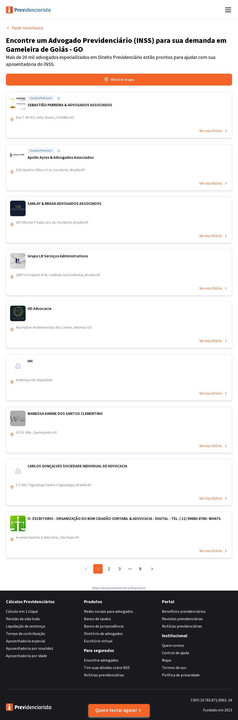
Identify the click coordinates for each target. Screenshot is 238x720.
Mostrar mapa (119, 79)
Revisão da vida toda (23, 619)
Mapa (166, 660)
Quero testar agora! (119, 710)
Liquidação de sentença (25, 626)
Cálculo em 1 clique (22, 611)
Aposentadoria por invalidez (29, 648)
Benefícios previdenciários (184, 611)
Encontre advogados (101, 660)
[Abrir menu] (228, 10)
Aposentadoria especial (25, 641)
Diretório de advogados (103, 634)
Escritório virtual (98, 641)
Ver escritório (213, 131)
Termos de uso (174, 668)
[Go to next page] (151, 569)
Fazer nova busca (24, 28)
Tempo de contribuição (25, 634)
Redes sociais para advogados (108, 611)
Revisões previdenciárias (182, 619)
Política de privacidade (181, 675)
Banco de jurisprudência (104, 626)
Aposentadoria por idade (26, 656)
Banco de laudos (97, 619)
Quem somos (173, 645)
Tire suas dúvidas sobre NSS (107, 668)
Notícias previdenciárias (104, 675)
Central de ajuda (175, 653)
